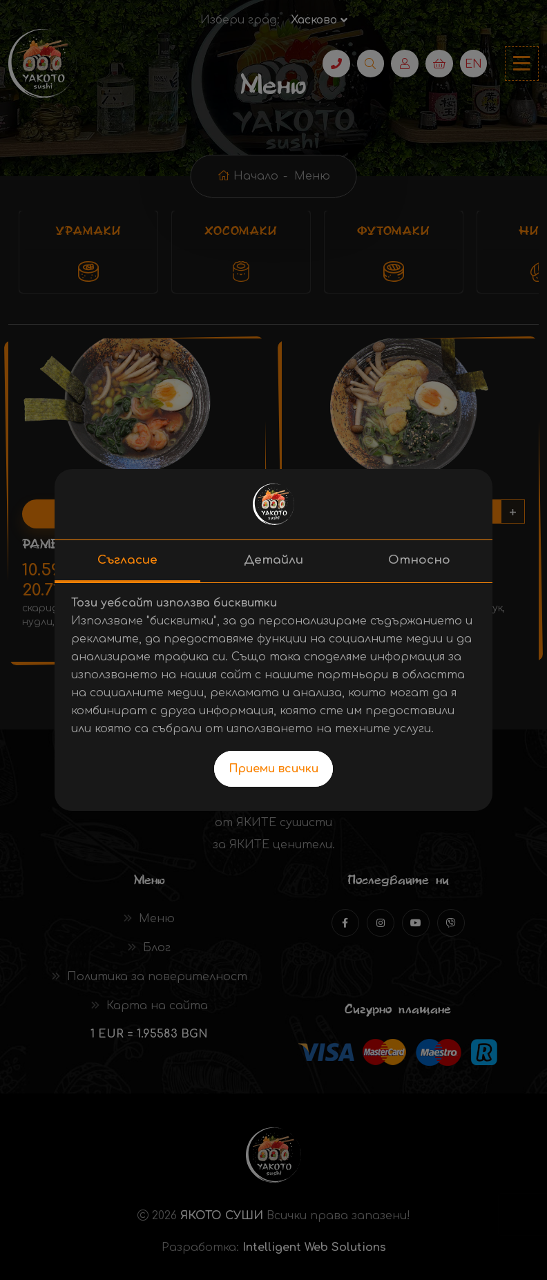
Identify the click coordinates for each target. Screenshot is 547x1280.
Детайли (273, 559)
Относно (419, 559)
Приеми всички (273, 769)
